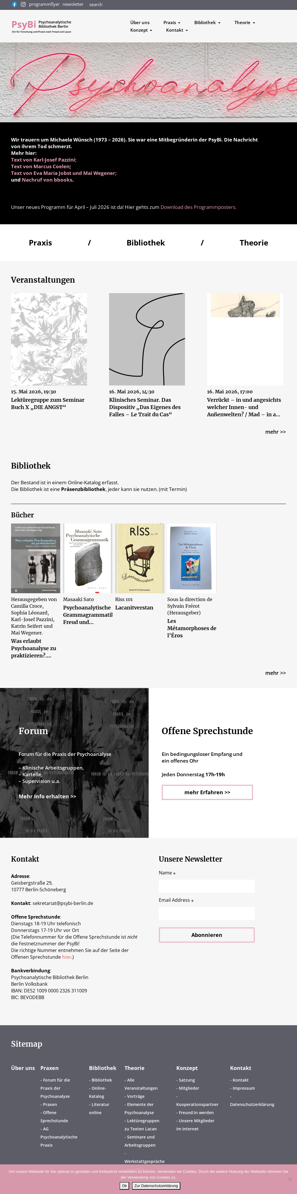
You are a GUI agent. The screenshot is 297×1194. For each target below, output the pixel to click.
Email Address (176, 900)
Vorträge (136, 1096)
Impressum (244, 1088)
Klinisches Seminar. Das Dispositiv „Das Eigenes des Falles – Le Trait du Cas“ (145, 407)
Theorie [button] (243, 22)
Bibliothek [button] (205, 22)
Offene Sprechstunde (54, 1116)
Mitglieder (189, 1088)
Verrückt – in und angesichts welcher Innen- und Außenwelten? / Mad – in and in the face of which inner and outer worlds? (245, 407)
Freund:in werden (196, 1112)
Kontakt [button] (175, 30)
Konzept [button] (139, 30)
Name (167, 872)
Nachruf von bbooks (47, 179)
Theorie (135, 1067)
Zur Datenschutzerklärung (156, 1186)
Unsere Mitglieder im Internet (195, 1125)
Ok (124, 1186)
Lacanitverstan (134, 608)
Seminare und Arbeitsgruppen (140, 1141)
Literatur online (99, 1108)
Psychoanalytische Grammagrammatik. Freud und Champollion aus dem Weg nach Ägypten (87, 615)
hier (66, 957)
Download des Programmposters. (198, 207)
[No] (290, 1179)
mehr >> (275, 432)
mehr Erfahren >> (207, 792)
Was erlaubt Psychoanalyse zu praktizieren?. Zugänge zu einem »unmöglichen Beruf (35, 648)
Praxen (49, 1067)
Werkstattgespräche (145, 1161)
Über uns (140, 22)
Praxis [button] (170, 22)
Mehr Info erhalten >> (47, 796)
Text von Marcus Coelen (40, 166)
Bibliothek (102, 1067)
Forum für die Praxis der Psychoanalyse (55, 1088)
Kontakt (240, 1067)
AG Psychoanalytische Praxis (58, 1137)
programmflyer (44, 4)
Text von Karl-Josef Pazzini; (44, 159)
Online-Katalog (97, 1092)
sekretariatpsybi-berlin (63, 903)
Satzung (187, 1080)
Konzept (187, 1067)
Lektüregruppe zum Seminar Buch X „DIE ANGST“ (48, 404)
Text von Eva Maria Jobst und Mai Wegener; (64, 173)
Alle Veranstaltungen (141, 1084)
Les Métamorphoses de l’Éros (191, 628)
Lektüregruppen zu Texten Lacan (142, 1125)
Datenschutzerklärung (252, 1104)
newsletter (73, 4)
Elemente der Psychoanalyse (139, 1108)
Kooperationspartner (197, 1104)
